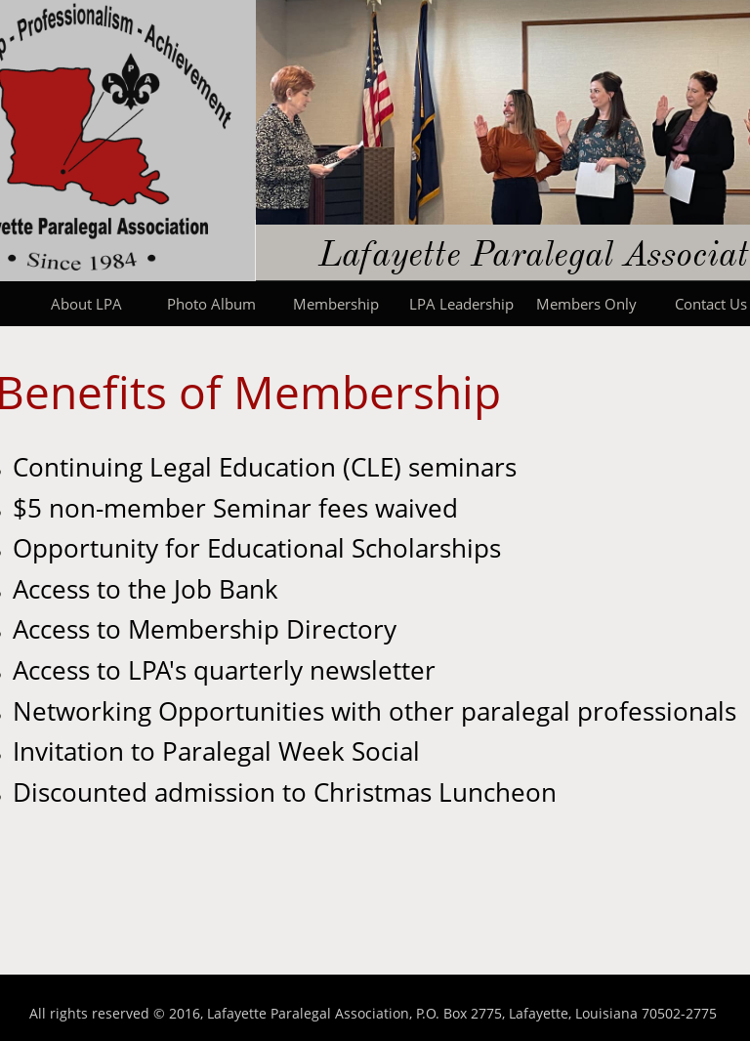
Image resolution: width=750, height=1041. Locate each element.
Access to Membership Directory (204, 628)
